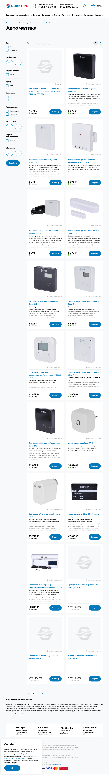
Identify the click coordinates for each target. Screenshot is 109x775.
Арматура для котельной (39, 23)
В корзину (55, 112)
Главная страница (11, 23)
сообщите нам (56, 766)
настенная (12, 100)
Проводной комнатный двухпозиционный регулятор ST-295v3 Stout (45, 376)
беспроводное (13, 111)
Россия (11, 74)
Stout (10, 85)
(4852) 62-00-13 (47, 7)
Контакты (88, 15)
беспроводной (13, 47)
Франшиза (98, 15)
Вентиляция (47, 15)
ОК (12, 768)
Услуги (57, 15)
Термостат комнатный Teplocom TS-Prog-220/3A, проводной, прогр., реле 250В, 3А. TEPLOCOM (44, 91)
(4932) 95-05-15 (69, 7)
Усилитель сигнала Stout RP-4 (80, 444)
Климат (36, 15)
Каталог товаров (24, 23)
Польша (11, 140)
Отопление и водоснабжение (19, 15)
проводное (12, 114)
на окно (11, 97)
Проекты (66, 15)
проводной (12, 50)
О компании (77, 15)
